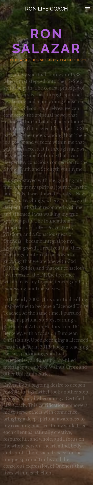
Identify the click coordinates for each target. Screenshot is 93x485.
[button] (87, 9)
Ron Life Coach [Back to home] (46, 8)
